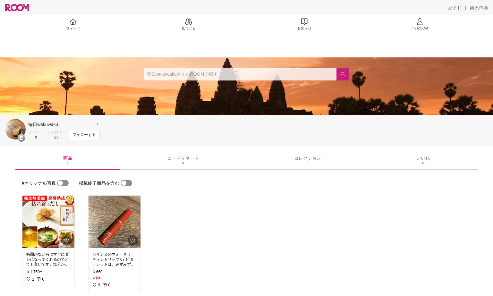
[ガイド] (454, 8)
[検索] (342, 74)
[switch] (63, 183)
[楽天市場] (479, 8)
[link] (48, 222)
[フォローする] (84, 135)
